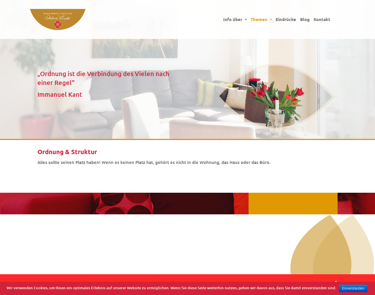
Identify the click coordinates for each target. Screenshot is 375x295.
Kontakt (322, 19)
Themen (259, 19)
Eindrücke (286, 19)
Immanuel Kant (59, 94)
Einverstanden (353, 288)
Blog (305, 19)
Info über (232, 19)
